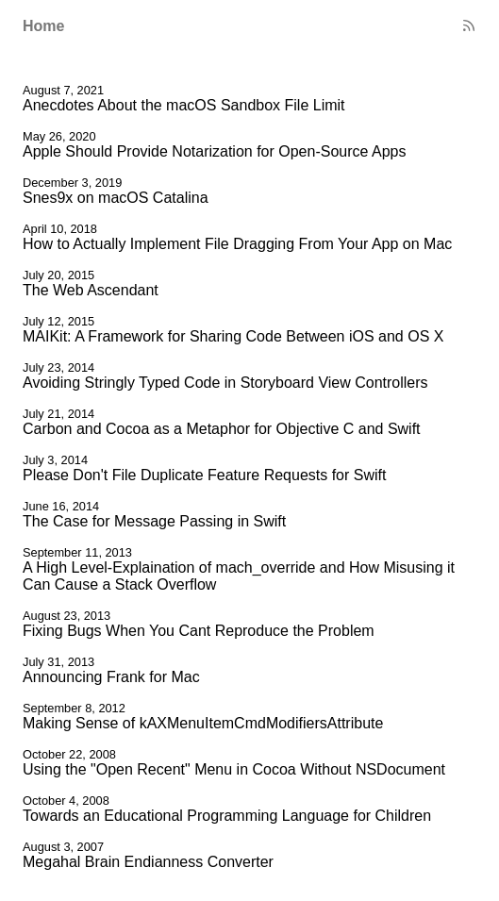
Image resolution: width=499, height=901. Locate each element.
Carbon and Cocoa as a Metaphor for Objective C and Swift (222, 429)
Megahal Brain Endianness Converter (148, 862)
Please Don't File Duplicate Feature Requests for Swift (204, 475)
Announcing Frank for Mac (111, 677)
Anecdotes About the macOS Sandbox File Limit (184, 105)
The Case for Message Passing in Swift (154, 521)
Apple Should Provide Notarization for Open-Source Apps (214, 151)
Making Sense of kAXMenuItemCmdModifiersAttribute (203, 723)
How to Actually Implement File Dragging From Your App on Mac (237, 244)
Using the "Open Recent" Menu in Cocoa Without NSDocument (234, 769)
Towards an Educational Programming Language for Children (227, 816)
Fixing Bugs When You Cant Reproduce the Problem (198, 631)
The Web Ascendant (90, 290)
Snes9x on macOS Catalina (115, 198)
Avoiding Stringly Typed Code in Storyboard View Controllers (225, 383)
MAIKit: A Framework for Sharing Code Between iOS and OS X (233, 336)
